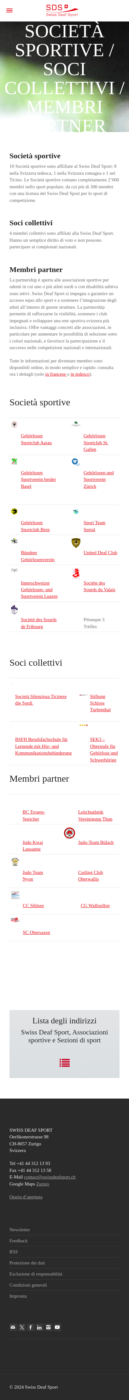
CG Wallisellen (95, 905)
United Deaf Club (100, 552)
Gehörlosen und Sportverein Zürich (99, 479)
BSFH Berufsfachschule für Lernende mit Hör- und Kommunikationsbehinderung (43, 746)
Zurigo (42, 1183)
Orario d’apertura (26, 1196)
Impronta (18, 1296)
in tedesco (80, 374)
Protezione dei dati (27, 1262)
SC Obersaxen (36, 932)
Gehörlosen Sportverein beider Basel (38, 479)
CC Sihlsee (33, 905)
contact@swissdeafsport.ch (49, 1176)
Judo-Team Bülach (96, 842)
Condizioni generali (28, 1285)
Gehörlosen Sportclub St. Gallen (96, 442)
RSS (13, 1251)
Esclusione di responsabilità (35, 1273)
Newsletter (19, 1229)
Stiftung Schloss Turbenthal (100, 703)
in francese (56, 374)
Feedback (18, 1240)
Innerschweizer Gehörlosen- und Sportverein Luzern (39, 589)
